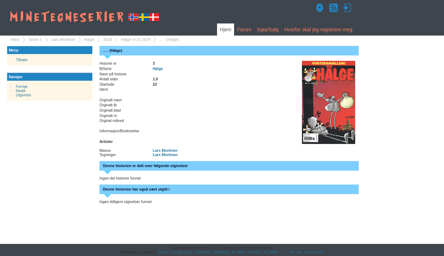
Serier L (36, 39)
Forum (244, 29)
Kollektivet (221, 252)
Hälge (89, 39)
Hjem (226, 29)
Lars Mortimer (63, 39)
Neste (21, 91)
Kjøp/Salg (268, 29)
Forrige (22, 86)
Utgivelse (23, 95)
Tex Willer (271, 252)
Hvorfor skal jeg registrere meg (318, 29)
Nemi (241, 252)
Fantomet (203, 252)
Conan (163, 252)
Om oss (295, 252)
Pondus (254, 252)
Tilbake (22, 60)
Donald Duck (182, 252)
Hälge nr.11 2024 (136, 39)
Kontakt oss (314, 252)
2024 (107, 39)
